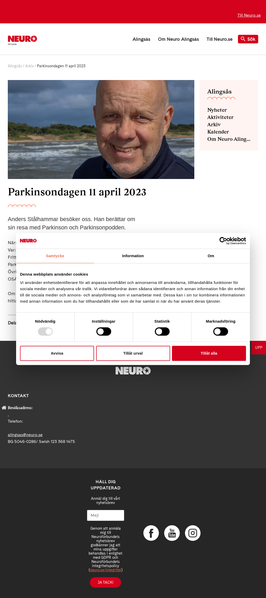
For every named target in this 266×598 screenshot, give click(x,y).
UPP (258, 347)
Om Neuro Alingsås (178, 39)
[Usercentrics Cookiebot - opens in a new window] (223, 241)
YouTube (172, 533)
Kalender (218, 132)
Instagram (193, 533)
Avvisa (57, 353)
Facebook (151, 533)
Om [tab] (211, 256)
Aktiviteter (220, 117)
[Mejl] (105, 515)
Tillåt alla (209, 353)
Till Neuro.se (249, 15)
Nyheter (217, 110)
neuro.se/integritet (105, 570)
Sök (248, 39)
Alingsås (141, 39)
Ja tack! (105, 582)
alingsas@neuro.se (25, 434)
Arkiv (29, 66)
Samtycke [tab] (55, 256)
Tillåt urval (133, 353)
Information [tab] (133, 256)
